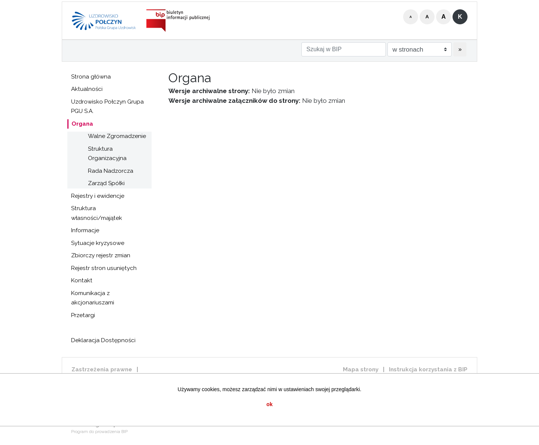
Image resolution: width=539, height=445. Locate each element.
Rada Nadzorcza (110, 171)
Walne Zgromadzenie (117, 136)
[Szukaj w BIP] (343, 49)
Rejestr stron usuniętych (104, 268)
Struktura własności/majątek (96, 213)
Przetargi (83, 315)
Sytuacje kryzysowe (97, 243)
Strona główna (91, 76)
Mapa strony (360, 369)
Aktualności (87, 89)
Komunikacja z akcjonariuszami (92, 298)
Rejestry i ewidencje (97, 196)
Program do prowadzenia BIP (99, 431)
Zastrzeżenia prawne (101, 369)
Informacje (85, 230)
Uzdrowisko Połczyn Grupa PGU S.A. (107, 106)
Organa (82, 123)
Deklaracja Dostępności (103, 340)
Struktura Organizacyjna (107, 153)
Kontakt (81, 280)
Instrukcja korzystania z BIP (428, 369)
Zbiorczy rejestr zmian (100, 255)
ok (269, 404)
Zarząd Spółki (106, 183)
